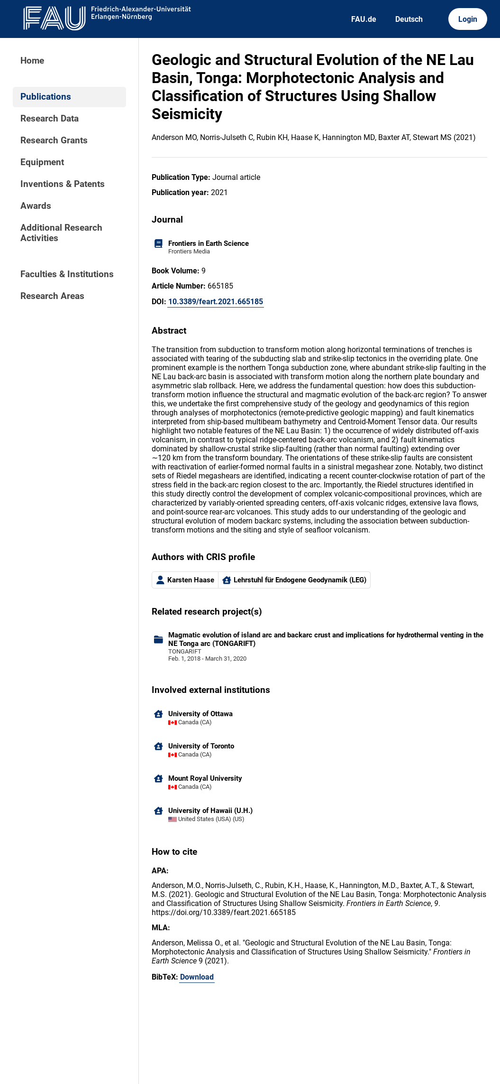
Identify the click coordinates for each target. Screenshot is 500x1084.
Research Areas (52, 296)
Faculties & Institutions (67, 274)
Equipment (42, 162)
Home (32, 61)
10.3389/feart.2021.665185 (215, 301)
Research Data (49, 118)
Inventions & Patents (62, 184)
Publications (45, 97)
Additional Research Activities (61, 233)
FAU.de (363, 19)
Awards (35, 206)
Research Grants (54, 140)
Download (197, 976)
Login (467, 19)
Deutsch (409, 19)
